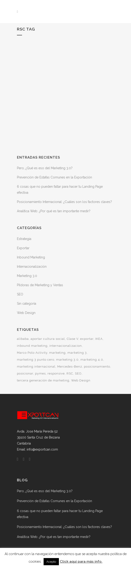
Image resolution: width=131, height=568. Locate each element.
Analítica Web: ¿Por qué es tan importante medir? (53, 211)
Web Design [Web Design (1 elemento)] (80, 380)
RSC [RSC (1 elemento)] (70, 373)
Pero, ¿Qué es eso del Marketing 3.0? (45, 168)
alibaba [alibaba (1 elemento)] (23, 339)
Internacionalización (32, 266)
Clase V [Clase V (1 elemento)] (72, 339)
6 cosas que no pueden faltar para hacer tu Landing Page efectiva (60, 514)
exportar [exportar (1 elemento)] (86, 339)
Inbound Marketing (31, 257)
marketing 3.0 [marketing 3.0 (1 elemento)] (67, 359)
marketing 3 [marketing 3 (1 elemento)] (77, 352)
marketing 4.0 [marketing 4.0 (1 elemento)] (91, 359)
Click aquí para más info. (81, 561)
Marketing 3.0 (27, 276)
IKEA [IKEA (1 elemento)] (99, 339)
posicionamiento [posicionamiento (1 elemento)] (97, 366)
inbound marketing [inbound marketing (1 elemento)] (32, 345)
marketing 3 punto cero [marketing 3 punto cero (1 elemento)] (35, 359)
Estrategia (24, 239)
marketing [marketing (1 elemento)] (57, 352)
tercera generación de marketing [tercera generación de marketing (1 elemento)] (43, 380)
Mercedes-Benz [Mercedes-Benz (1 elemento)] (69, 366)
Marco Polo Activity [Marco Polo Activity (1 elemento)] (32, 352)
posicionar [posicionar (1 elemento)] (25, 373)
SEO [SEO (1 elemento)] (78, 373)
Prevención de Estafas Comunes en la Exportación (54, 177)
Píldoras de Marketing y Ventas (40, 285)
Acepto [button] (51, 561)
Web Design (26, 313)
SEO (20, 294)
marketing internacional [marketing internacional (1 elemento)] (36, 366)
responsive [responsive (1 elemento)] (56, 373)
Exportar (23, 248)
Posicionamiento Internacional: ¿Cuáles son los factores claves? (64, 202)
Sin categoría (26, 303)
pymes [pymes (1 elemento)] (40, 373)
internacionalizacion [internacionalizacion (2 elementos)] (65, 345)
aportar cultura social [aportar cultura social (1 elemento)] (48, 339)
